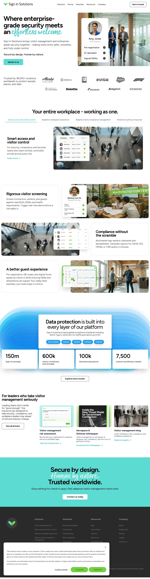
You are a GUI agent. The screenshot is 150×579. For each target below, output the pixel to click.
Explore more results (75, 379)
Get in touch (138, 4)
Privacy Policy (88, 557)
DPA (135, 570)
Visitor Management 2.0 (43, 527)
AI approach (123, 531)
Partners (122, 535)
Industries (80, 4)
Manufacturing (68, 535)
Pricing (70, 4)
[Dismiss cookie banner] (105, 547)
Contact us (123, 543)
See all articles (13, 427)
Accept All (79, 570)
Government (67, 531)
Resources (91, 4)
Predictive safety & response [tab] (129, 120)
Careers (122, 539)
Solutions (61, 4)
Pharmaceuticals (69, 539)
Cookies (141, 570)
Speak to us (13, 62)
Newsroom (95, 539)
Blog (92, 527)
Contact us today (75, 498)
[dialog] (56, 558)
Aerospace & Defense (70, 527)
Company (102, 4)
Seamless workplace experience (46, 535)
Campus (94, 535)
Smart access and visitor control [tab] (21, 120)
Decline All (97, 570)
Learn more (13, 158)
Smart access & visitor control (46, 531)
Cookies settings (61, 570)
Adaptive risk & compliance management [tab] (93, 120)
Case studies (95, 531)
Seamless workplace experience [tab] (55, 120)
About (121, 527)
